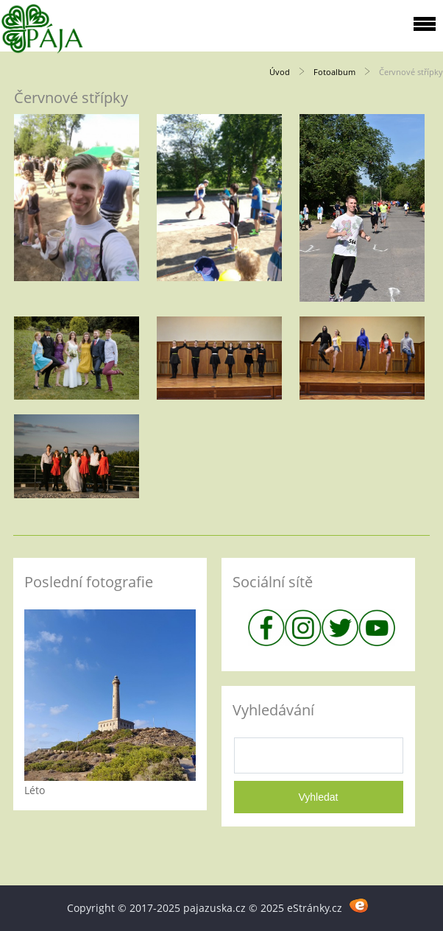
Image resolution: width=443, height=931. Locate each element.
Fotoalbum (334, 71)
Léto (34, 790)
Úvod (279, 71)
